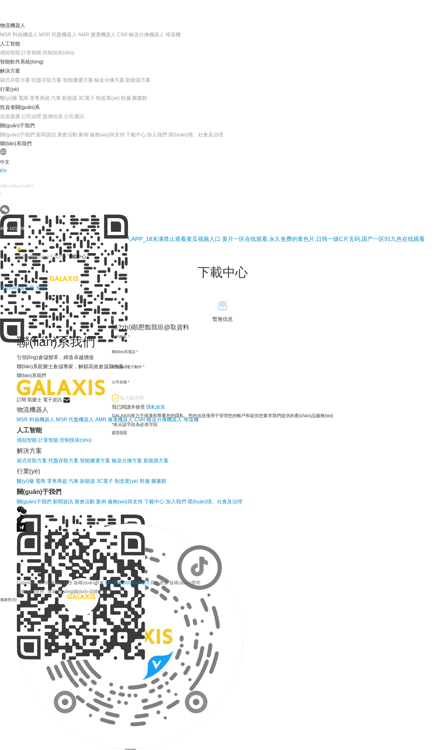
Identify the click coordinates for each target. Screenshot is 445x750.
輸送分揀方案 (109, 80)
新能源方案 (138, 80)
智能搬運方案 (78, 80)
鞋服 (126, 98)
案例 (83, 134)
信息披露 (10, 116)
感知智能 (10, 52)
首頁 (21, 256)
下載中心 (136, 134)
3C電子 (86, 98)
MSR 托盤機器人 (58, 34)
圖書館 (139, 98)
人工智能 (10, 43)
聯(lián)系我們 (16, 143)
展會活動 (67, 134)
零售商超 (40, 98)
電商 (23, 98)
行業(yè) (9, 89)
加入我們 (157, 134)
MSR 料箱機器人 (19, 34)
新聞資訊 (46, 134)
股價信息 (53, 116)
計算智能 (31, 52)
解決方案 (10, 71)
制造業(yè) (108, 98)
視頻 (41, 288)
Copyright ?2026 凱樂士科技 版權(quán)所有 (108, 582)
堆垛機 (173, 34)
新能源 (69, 98)
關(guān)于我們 (17, 125)
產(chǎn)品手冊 (18, 288)
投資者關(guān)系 (20, 107)
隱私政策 (159, 582)
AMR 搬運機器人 (97, 34)
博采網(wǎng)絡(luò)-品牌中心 (77, 591)
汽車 (56, 98)
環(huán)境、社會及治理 (214, 501)
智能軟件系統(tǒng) (22, 61)
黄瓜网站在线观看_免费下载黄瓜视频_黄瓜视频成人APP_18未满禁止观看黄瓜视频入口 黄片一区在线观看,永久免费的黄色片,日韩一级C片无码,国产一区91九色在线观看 (212, 239)
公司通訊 (74, 116)
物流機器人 (12, 25)
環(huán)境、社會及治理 (195, 134)
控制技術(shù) (58, 52)
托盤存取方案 (46, 80)
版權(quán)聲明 (185, 582)
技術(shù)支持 (31, 591)
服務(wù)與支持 (107, 134)
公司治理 (31, 116)
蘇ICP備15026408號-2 (127, 582)
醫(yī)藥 (8, 98)
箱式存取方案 (15, 80)
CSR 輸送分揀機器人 (140, 34)
